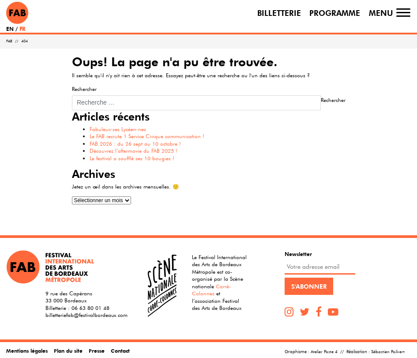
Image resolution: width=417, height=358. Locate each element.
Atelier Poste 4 (324, 351)
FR (22, 28)
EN (10, 28)
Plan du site (68, 350)
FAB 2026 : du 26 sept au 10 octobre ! (135, 143)
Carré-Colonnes (211, 290)
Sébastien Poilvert (388, 351)
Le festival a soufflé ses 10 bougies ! (132, 158)
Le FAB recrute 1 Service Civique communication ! (147, 135)
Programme (334, 13)
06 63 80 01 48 (90, 307)
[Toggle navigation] (403, 12)
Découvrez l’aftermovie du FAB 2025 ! (133, 150)
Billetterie (279, 13)
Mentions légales (27, 350)
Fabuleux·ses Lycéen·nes (118, 128)
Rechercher (84, 88)
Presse (97, 350)
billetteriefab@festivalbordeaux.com (86, 314)
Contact (120, 350)
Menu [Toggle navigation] (381, 13)
